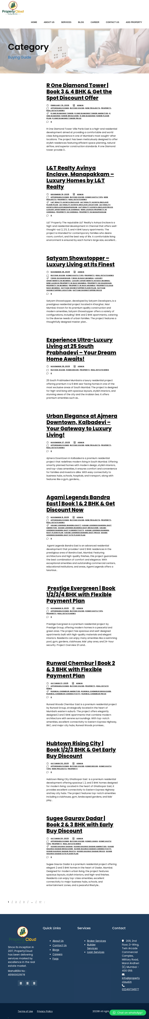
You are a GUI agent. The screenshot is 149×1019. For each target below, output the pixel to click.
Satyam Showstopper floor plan (78, 288)
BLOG (81, 22)
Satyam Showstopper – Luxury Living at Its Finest (80, 261)
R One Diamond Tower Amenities (91, 113)
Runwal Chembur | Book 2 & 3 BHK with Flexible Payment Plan (80, 669)
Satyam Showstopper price (87, 290)
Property (106, 108)
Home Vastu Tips (94, 197)
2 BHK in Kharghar (60, 278)
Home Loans (91, 841)
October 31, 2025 (59, 683)
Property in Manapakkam (92, 212)
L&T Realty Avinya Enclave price (95, 207)
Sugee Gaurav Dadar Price (91, 851)
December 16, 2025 (60, 194)
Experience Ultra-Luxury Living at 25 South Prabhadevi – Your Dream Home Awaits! (81, 349)
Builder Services (92, 946)
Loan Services (95, 952)
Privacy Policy (45, 1011)
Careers (57, 954)
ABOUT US (49, 22)
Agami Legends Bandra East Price (82, 532)
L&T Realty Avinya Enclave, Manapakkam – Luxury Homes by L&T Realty (80, 177)
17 (40, 902)
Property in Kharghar (99, 283)
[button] (127, 1012)
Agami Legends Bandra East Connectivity (76, 529)
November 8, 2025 (60, 517)
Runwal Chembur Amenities (65, 691)
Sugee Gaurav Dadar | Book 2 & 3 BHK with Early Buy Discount (79, 825)
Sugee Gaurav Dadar (62, 846)
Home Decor (72, 370)
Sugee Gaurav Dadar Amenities (90, 846)
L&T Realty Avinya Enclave (65, 202)
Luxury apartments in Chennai (63, 209)
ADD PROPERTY (134, 22)
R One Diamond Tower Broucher (78, 114)
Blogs (56, 950)
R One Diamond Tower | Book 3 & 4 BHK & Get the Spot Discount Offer (79, 92)
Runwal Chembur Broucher (96, 691)
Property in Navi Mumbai (82, 285)
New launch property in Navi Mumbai (66, 283)
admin (80, 105)
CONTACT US (112, 22)
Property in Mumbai (57, 285)
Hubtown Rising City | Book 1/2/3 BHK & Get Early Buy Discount (81, 750)
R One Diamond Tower (62, 113)
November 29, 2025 (60, 272)
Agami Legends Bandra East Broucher (78, 528)
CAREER (95, 22)
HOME (34, 22)
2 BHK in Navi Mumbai (82, 278)
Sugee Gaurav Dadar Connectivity (92, 849)
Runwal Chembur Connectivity (63, 694)
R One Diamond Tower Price (66, 118)
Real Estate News (55, 110)
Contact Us (60, 945)
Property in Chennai (67, 212)
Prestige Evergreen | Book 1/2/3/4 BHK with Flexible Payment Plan (80, 595)
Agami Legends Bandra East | (66, 525)
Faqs (55, 958)
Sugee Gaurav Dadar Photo (61, 851)
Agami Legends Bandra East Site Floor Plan (77, 533)
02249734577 (130, 987)
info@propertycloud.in (131, 978)
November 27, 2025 (60, 442)
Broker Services (96, 941)
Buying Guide (77, 108)
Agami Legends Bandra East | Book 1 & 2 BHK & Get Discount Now (80, 504)
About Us (58, 941)
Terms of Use (25, 1011)
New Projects (92, 108)
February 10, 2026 (60, 105)
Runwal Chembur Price (93, 694)
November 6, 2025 (60, 608)
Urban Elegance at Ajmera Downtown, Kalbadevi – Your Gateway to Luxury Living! (81, 425)
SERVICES (66, 22)
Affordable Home (60, 108)
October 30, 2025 (60, 763)
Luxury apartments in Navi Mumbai (91, 280)
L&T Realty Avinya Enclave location (78, 205)
